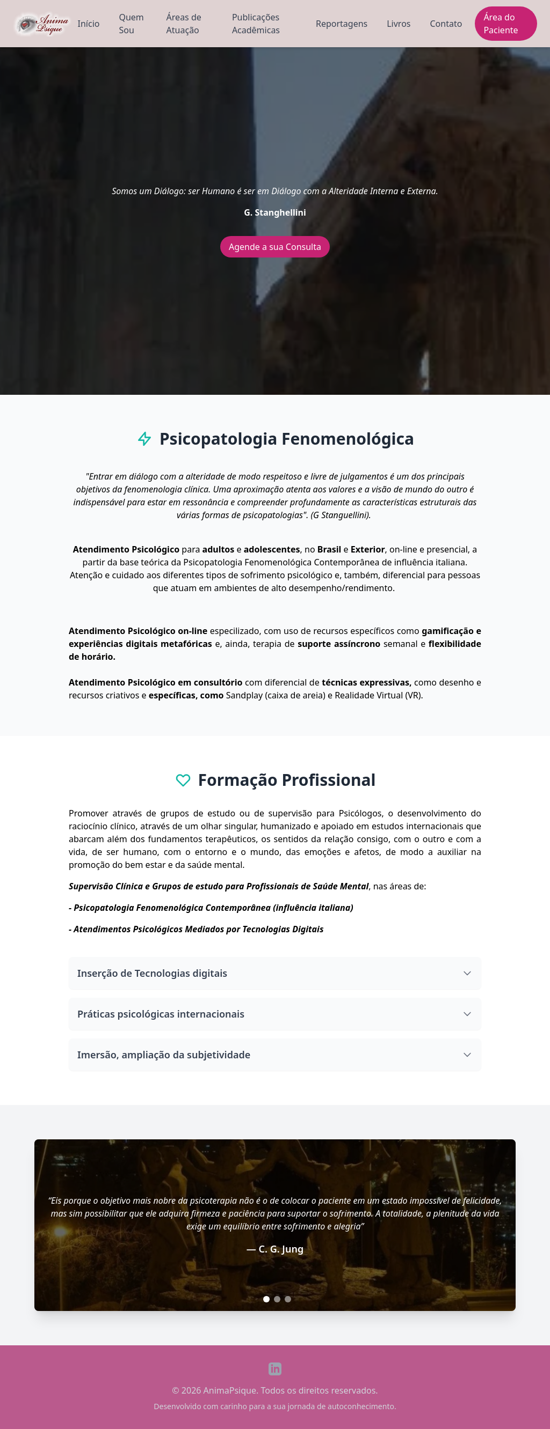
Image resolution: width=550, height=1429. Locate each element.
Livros (398, 24)
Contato (446, 24)
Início (89, 24)
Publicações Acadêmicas (256, 23)
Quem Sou (131, 23)
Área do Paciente (500, 23)
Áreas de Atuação (184, 23)
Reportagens (341, 24)
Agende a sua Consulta (275, 247)
